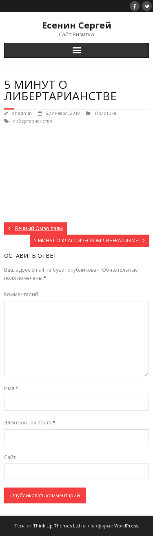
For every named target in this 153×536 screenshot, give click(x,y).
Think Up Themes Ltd (56, 526)
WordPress (126, 526)
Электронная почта (29, 422)
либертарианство (32, 121)
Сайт (10, 457)
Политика (105, 113)
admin (25, 113)
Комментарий (21, 294)
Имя (11, 388)
